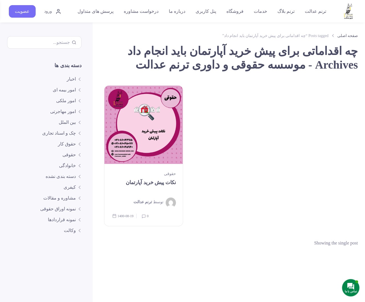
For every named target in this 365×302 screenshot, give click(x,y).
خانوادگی (67, 165)
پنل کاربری (206, 11)
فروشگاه (235, 11)
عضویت (22, 11)
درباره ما (177, 11)
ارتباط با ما (51, 286)
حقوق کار (67, 143)
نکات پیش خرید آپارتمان (151, 182)
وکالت (70, 230)
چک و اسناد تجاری (59, 133)
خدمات (260, 11)
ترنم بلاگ (286, 11)
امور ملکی (66, 100)
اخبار (71, 79)
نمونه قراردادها (62, 219)
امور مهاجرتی (63, 111)
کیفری (70, 187)
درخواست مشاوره (141, 11)
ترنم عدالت (315, 11)
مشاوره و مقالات (59, 198)
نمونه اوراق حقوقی (58, 208)
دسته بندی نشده (61, 176)
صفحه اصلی (347, 36)
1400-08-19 (122, 215)
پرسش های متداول (95, 11)
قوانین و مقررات (21, 286)
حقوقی (170, 173)
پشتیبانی (73, 286)
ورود (52, 11)
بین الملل (67, 122)
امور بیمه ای (64, 89)
